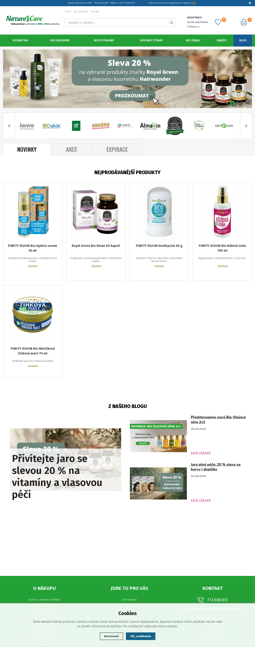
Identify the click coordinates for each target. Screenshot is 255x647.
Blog (242, 40)
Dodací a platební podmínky (44, 584)
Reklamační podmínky (44, 590)
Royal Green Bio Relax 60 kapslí (96, 245)
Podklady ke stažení (129, 602)
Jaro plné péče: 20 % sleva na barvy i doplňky (216, 451)
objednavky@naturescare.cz (217, 593)
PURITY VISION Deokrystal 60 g (159, 245)
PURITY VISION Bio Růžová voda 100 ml (222, 247)
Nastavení (111, 636)
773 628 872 (217, 584)
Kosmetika (20, 40)
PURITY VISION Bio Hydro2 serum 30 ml (32, 247)
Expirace (117, 149)
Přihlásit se (193, 26)
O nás (68, 11)
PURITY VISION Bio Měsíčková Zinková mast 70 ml (33, 341)
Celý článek (201, 437)
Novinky (27, 149)
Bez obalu (193, 40)
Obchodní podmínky (44, 596)
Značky (222, 40)
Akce (71, 149)
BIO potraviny (104, 40)
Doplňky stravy (151, 40)
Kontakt (95, 11)
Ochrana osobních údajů (44, 602)
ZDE (193, 3)
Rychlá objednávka (197, 22)
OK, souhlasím (140, 636)
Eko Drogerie (60, 40)
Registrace (129, 596)
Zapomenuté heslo (129, 590)
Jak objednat (81, 11)
